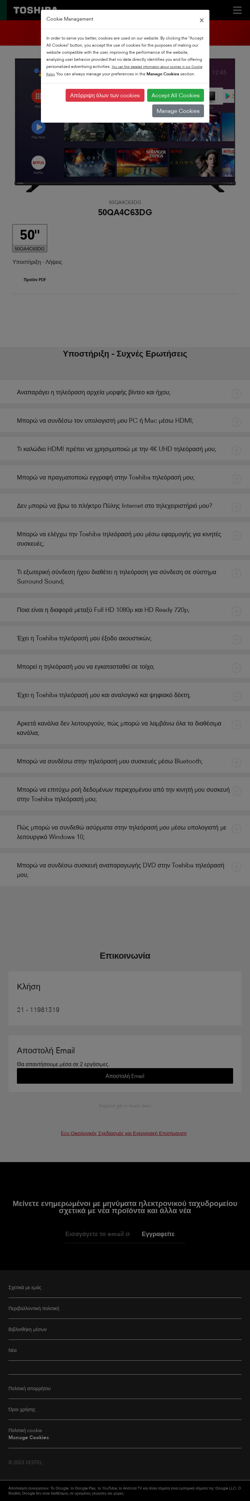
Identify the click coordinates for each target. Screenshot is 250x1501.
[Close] (201, 19)
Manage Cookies (178, 110)
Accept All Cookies (176, 95)
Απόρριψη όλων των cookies (105, 95)
